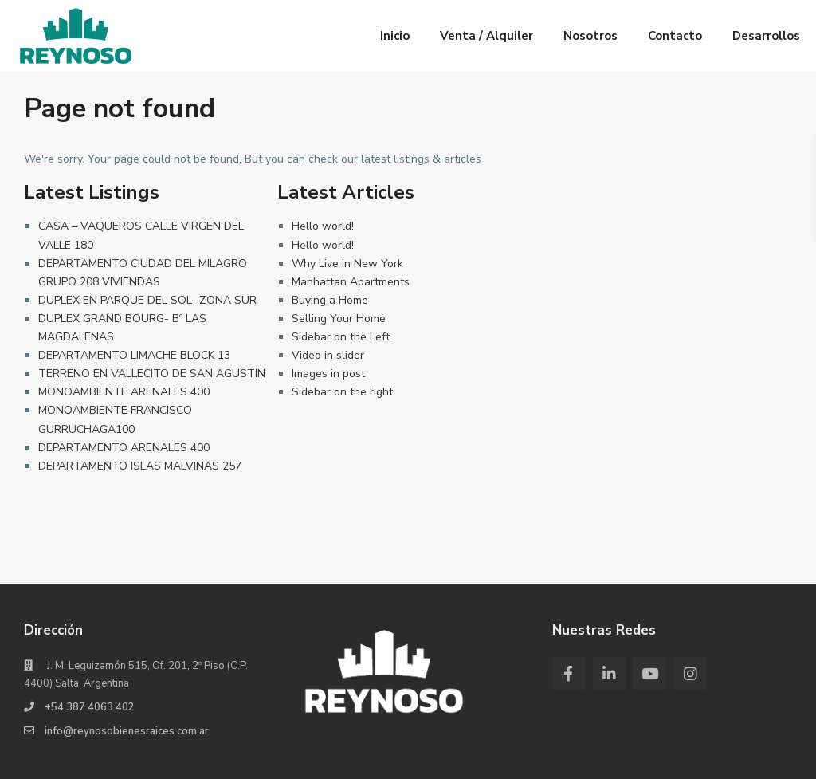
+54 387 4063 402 (90, 707)
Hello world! (323, 226)
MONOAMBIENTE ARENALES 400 (124, 391)
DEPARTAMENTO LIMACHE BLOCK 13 (134, 355)
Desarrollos (766, 36)
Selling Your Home (339, 318)
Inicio (395, 36)
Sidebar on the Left (341, 336)
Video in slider (328, 355)
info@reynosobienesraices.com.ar (127, 731)
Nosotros (590, 36)
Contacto (675, 36)
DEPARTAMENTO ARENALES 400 (124, 447)
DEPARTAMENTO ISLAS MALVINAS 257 (139, 466)
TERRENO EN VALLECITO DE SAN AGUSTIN (151, 373)
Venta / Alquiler (486, 36)
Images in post (328, 373)
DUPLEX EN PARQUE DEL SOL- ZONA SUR (147, 300)
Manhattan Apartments (351, 281)
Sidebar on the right (342, 391)
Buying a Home (330, 300)
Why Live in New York (347, 263)
